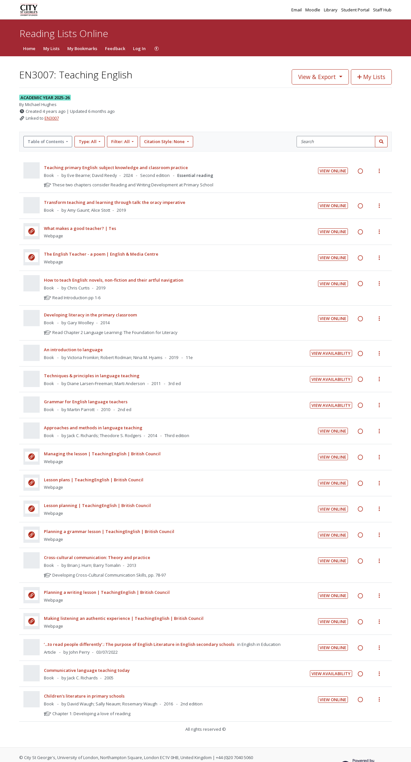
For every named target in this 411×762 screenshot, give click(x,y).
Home (29, 48)
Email (297, 10)
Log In (139, 48)
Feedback (115, 48)
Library (331, 10)
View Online (333, 171)
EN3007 (52, 118)
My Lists (51, 48)
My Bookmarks (82, 48)
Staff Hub (382, 10)
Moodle (313, 10)
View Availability (331, 353)
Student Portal (355, 10)
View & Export (318, 77)
